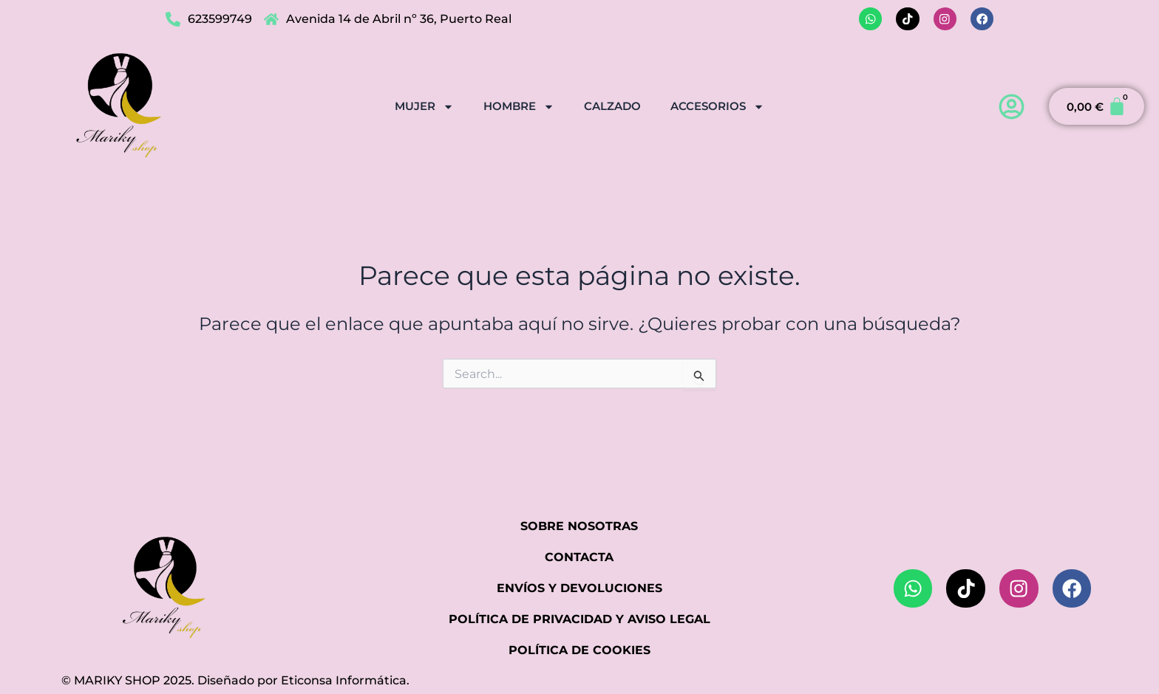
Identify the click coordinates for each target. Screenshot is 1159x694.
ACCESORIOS (717, 106)
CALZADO (612, 105)
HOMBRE (518, 106)
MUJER (424, 106)
